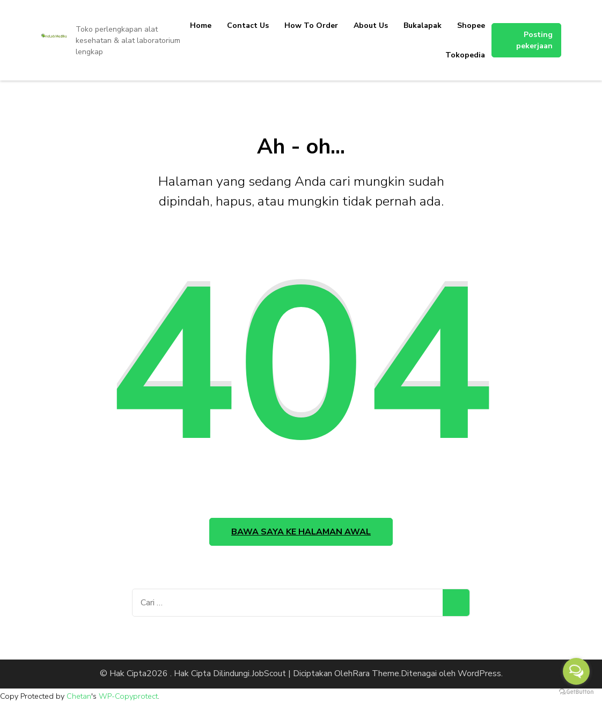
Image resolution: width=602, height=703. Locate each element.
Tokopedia (465, 55)
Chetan (79, 696)
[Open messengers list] (576, 671)
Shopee (471, 25)
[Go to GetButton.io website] (576, 692)
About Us (371, 25)
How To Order (311, 25)
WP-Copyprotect (128, 696)
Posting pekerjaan (534, 40)
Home (200, 25)
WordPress (479, 673)
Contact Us (248, 25)
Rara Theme (376, 673)
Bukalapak (422, 25)
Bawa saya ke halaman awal (301, 532)
